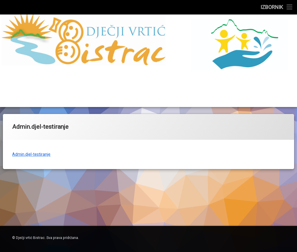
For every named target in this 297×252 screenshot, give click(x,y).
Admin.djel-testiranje (31, 153)
